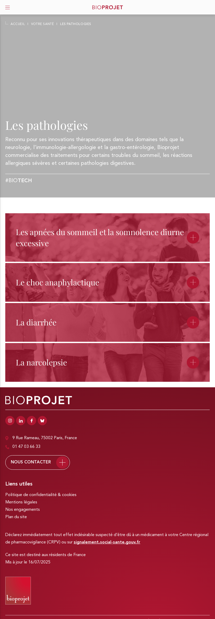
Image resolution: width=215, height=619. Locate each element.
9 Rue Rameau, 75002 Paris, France (41, 438)
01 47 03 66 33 (22, 447)
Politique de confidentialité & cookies (41, 495)
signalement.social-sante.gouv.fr (107, 542)
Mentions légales (21, 502)
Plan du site (16, 517)
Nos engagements (22, 510)
